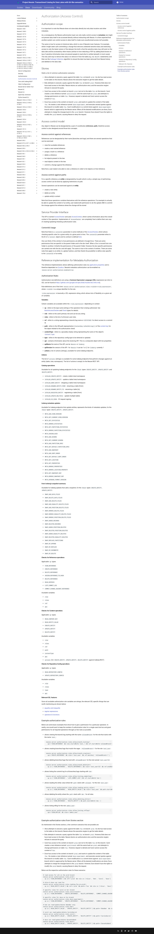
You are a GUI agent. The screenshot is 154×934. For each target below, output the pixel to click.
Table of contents (121, 15)
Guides (20, 7)
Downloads (37, 7)
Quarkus (61, 267)
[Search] (100, 2)
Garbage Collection (56, 59)
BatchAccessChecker (51, 310)
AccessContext (77, 217)
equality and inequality (52, 708)
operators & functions (51, 715)
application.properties (96, 265)
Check (64, 310)
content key (104, 326)
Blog (58, 7)
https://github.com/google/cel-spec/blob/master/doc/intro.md (78, 283)
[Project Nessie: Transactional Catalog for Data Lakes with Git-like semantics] (18, 2)
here (80, 237)
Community (49, 7)
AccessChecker (59, 217)
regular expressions (51, 711)
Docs (27, 7)
